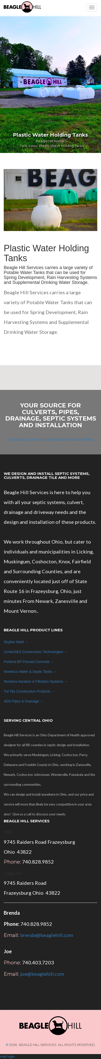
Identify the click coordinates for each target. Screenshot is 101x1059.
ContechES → (36, 652)
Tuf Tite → (29, 691)
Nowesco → (30, 672)
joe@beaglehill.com (42, 974)
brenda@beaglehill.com (46, 935)
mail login (7, 1057)
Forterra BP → (29, 662)
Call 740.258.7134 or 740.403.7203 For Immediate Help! (50, 440)
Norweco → (36, 681)
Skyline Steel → (16, 642)
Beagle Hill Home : (51, 141)
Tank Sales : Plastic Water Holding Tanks (52, 146)
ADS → (24, 701)
